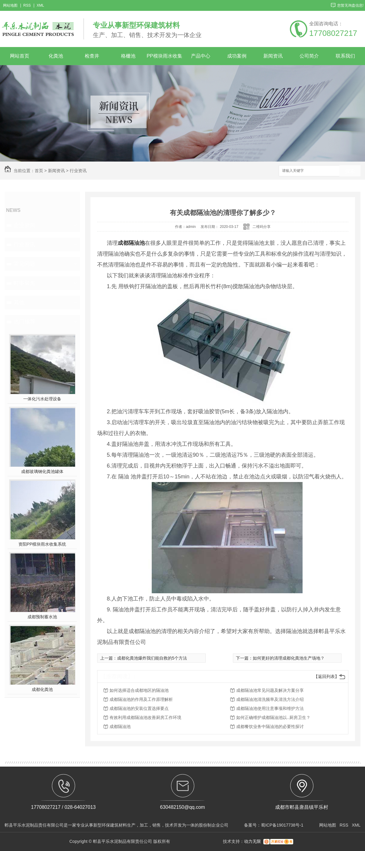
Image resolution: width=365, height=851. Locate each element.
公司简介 (309, 55)
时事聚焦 (24, 283)
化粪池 (56, 55)
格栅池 (128, 55)
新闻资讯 (273, 55)
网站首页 (19, 55)
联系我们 (345, 55)
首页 (39, 170)
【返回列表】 (326, 676)
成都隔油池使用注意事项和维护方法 (270, 708)
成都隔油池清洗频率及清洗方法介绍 (270, 699)
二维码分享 (261, 227)
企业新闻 (24, 225)
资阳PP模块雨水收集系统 (42, 544)
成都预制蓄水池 (42, 616)
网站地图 (10, 6)
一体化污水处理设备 (42, 398)
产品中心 (200, 55)
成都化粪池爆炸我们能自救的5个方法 (152, 658)
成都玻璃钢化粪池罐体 (42, 471)
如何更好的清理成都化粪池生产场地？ (289, 658)
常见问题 (24, 264)
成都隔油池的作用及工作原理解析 (141, 699)
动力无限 (252, 841)
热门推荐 (24, 322)
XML (40, 6)
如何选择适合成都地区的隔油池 (139, 690)
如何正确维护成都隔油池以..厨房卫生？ (273, 717)
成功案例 (236, 55)
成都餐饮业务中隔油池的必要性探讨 (270, 726)
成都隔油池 (120, 726)
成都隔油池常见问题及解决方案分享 (270, 690)
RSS (27, 6)
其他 (19, 302)
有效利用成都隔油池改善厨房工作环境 (145, 717)
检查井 (92, 55)
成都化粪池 (42, 689)
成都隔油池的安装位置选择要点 (139, 708)
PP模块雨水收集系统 (164, 59)
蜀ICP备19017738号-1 (282, 825)
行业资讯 (78, 170)
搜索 (350, 171)
